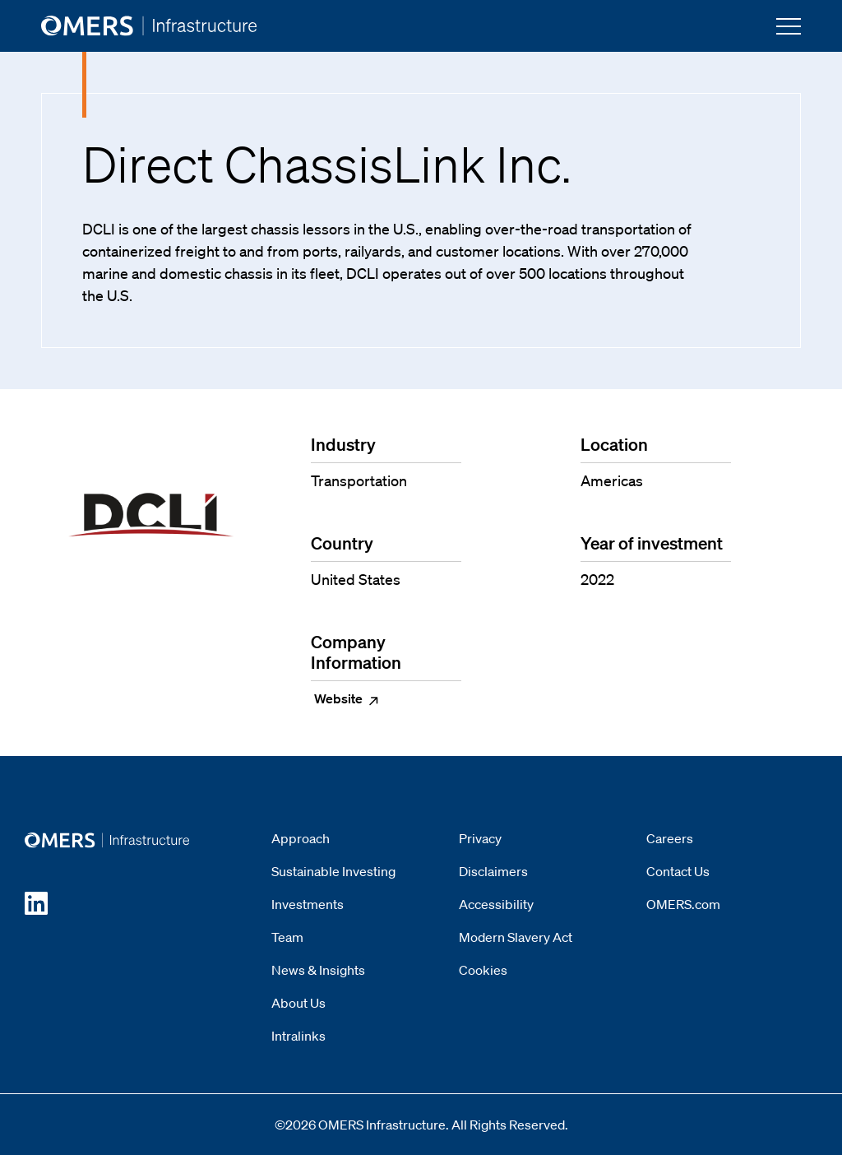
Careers (669, 838)
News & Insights (318, 970)
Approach (300, 838)
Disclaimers (493, 871)
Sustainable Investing (333, 871)
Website (347, 698)
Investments (307, 904)
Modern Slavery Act (515, 937)
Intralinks (298, 1035)
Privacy (480, 838)
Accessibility (496, 904)
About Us (298, 1003)
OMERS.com (683, 904)
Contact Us (678, 871)
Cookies (483, 970)
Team (287, 937)
